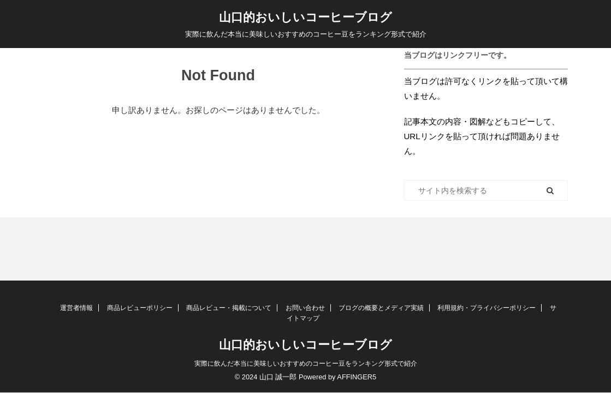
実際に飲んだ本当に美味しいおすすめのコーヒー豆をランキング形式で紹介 (305, 363)
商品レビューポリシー (140, 308)
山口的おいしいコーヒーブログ (305, 17)
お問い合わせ (305, 308)
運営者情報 (76, 308)
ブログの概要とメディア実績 (381, 308)
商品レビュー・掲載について (228, 308)
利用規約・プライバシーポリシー (486, 308)
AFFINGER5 (356, 377)
